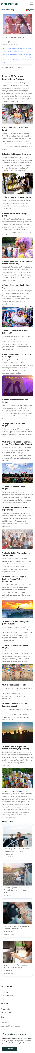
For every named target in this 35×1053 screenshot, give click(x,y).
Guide (13, 67)
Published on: (8, 855)
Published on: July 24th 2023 (10, 45)
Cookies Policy (18, 1043)
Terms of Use (6, 1012)
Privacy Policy (6, 1043)
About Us (4, 992)
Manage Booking (7, 995)
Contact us (5, 1023)
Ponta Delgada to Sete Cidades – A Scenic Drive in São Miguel (17, 888)
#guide (31, 10)
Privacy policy (5, 1009)
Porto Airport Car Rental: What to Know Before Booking (16, 850)
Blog (2, 999)
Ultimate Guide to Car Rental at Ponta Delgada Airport (16, 927)
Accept (9, 1049)
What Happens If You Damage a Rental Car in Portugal (16, 966)
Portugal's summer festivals (12, 791)
